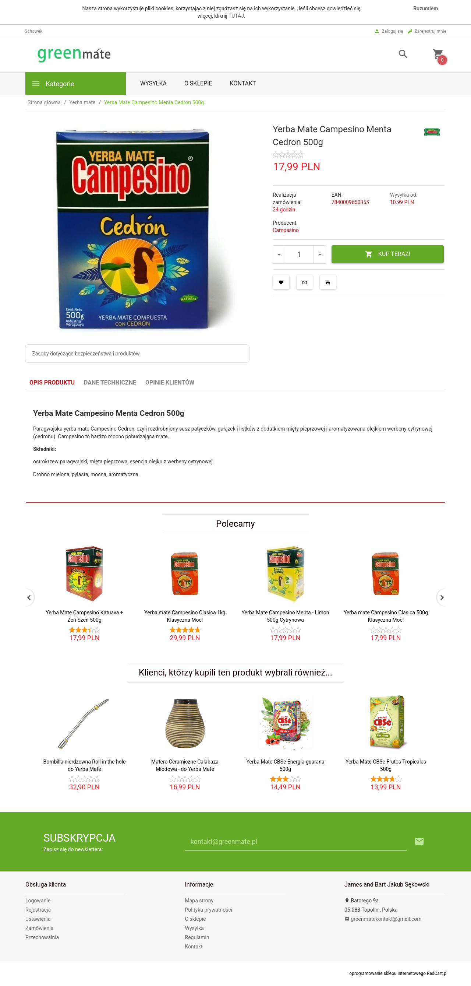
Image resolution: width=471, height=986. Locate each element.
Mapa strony (199, 900)
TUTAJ (236, 16)
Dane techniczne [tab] (110, 382)
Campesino (286, 230)
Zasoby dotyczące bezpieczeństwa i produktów (86, 354)
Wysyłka (153, 83)
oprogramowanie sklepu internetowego (387, 973)
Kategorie (52, 83)
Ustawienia (38, 919)
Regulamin (197, 937)
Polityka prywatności (209, 910)
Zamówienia (39, 928)
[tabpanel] (235, 446)
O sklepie (198, 83)
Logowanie (37, 900)
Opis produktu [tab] (52, 382)
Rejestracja (38, 910)
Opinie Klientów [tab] (169, 382)
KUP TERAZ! (387, 254)
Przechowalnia (42, 937)
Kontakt (243, 83)
